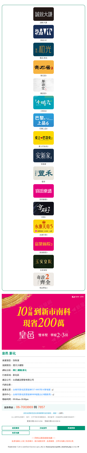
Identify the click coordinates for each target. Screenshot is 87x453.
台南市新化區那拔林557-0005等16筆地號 (32, 389)
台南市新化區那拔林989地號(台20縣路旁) (32, 394)
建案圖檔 (15, 428)
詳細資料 (43, 428)
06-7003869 (24, 407)
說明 (61, 413)
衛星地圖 (15, 433)
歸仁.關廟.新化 (20, 370)
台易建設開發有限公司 (23, 380)
